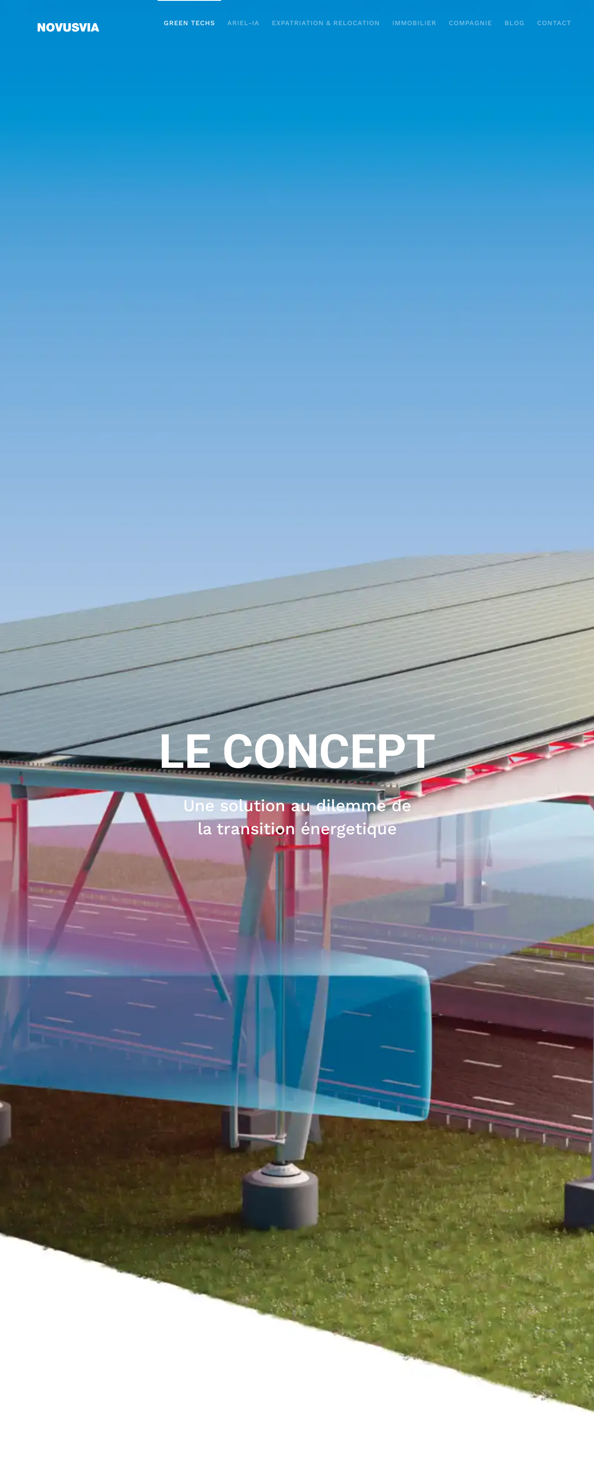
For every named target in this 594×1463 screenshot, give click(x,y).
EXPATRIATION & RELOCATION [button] (326, 23)
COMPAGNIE (470, 23)
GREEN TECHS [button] (189, 23)
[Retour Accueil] (68, 23)
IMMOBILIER (414, 23)
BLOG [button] (514, 23)
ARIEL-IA (243, 23)
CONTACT (554, 23)
